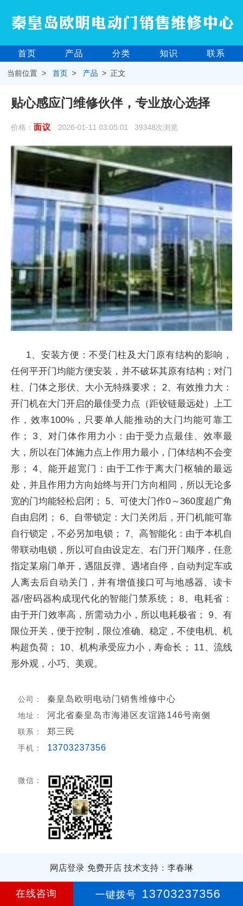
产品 (74, 53)
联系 (216, 53)
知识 (169, 53)
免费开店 (104, 867)
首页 (27, 53)
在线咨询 (36, 893)
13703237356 (76, 747)
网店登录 (67, 867)
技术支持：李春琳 (158, 867)
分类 (121, 53)
